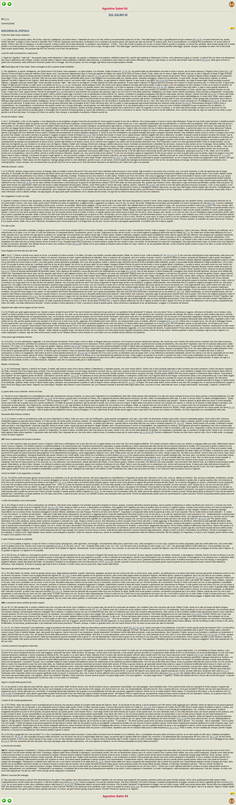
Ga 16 (214, 634)
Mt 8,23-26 (82, 353)
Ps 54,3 (170, 727)
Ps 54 (6, 19)
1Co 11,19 (173, 673)
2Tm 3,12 (33, 296)
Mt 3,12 (65, 575)
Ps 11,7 (224, 671)
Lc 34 (3, 410)
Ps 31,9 (215, 101)
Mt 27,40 (63, 405)
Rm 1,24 (213, 737)
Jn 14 (67, 85)
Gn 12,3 (132, 628)
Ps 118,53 (131, 271)
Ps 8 (176, 371)
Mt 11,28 (144, 432)
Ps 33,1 (206, 60)
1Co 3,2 (147, 707)
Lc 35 (123, 158)
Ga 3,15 (207, 634)
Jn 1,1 (61, 85)
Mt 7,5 (186, 232)
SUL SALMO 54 (118, 14)
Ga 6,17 (5, 271)
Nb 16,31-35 (203, 519)
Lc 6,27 (117, 158)
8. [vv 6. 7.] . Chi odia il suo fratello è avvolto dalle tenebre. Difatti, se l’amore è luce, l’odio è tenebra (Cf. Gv (84, 255)
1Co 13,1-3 (56, 591)
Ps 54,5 (165, 323)
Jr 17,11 (74, 782)
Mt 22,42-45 (162, 80)
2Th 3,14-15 (172, 321)
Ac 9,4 (60, 92)
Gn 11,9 (48, 398)
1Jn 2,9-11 (171, 255)
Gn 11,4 (74, 376)
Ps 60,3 (59, 546)
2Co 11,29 (103, 298)
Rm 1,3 (228, 71)
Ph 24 (138, 289)
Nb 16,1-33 (53, 507)
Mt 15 (157, 460)
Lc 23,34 (112, 180)
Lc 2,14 (225, 155)
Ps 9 (176, 727)
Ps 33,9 (94, 491)
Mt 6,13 (212, 94)
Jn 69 (8, 693)
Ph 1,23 (38, 269)
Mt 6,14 (151, 460)
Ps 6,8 (221, 176)
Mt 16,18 (27, 183)
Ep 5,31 (157, 87)
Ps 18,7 (5, 741)
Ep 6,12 (87, 135)
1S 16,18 (126, 71)
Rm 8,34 (108, 562)
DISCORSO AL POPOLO (15, 30)
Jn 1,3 (97, 76)
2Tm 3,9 (135, 787)
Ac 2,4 (131, 382)
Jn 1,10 (139, 137)
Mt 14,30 (81, 178)
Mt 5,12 (211, 203)
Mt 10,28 (206, 205)
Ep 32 (163, 87)
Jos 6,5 (180, 423)
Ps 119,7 (200, 578)
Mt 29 (150, 432)
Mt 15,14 (105, 618)
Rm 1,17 (175, 405)
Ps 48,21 (186, 103)
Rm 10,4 (196, 39)
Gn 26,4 (140, 628)
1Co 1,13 (182, 718)
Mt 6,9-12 (124, 455)
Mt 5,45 (160, 146)
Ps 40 (171, 371)
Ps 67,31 (199, 655)
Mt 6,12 (205, 448)
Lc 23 (232, 407)
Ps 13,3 (99, 762)
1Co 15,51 (196, 614)
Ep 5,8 (24, 144)
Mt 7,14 (180, 292)
